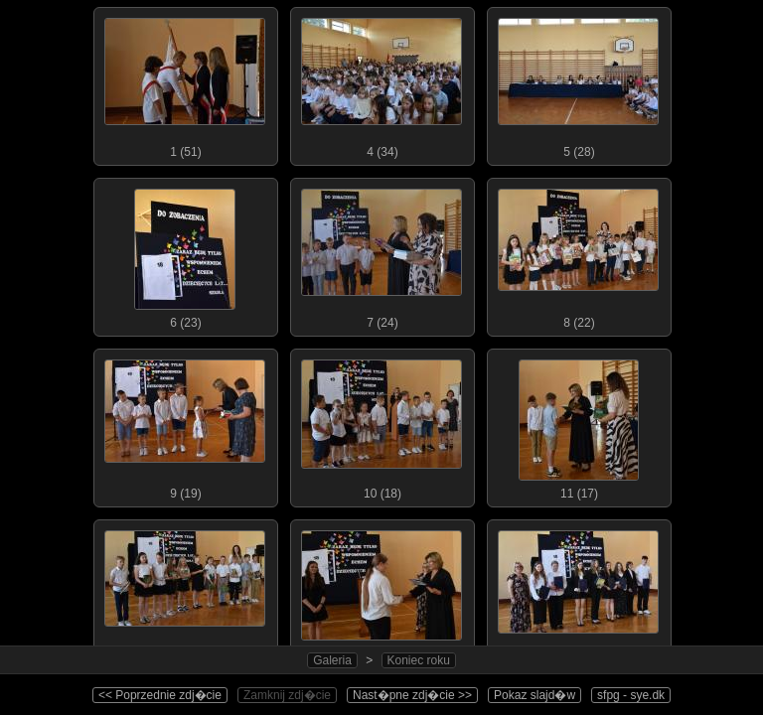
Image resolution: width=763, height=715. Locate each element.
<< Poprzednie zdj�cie (160, 695)
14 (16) (578, 595)
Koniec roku (418, 660)
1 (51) (184, 83)
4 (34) (381, 83)
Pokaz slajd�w (534, 695)
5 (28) (578, 83)
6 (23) (184, 254)
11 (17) (578, 425)
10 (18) (381, 425)
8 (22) (578, 254)
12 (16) (184, 595)
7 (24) (381, 254)
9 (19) (184, 425)
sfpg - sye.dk (631, 695)
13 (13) (381, 595)
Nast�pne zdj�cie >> (412, 695)
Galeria (332, 660)
